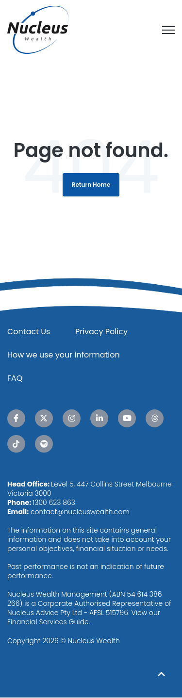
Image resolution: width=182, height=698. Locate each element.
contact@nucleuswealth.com (80, 512)
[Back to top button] (161, 673)
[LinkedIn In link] (99, 418)
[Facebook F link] (16, 418)
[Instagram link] (72, 418)
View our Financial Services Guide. (83, 617)
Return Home (91, 184)
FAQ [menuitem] (14, 378)
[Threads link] (155, 418)
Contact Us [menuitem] (28, 331)
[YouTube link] (127, 418)
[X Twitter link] (44, 418)
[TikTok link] (16, 444)
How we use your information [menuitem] (63, 354)
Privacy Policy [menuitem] (101, 331)
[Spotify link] (44, 444)
